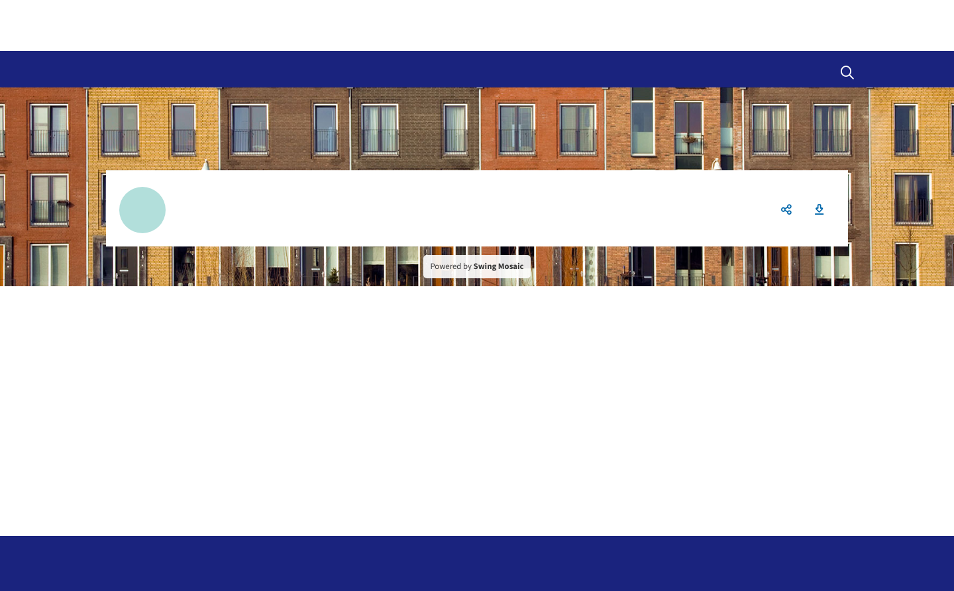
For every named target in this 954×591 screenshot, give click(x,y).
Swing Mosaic (499, 266)
